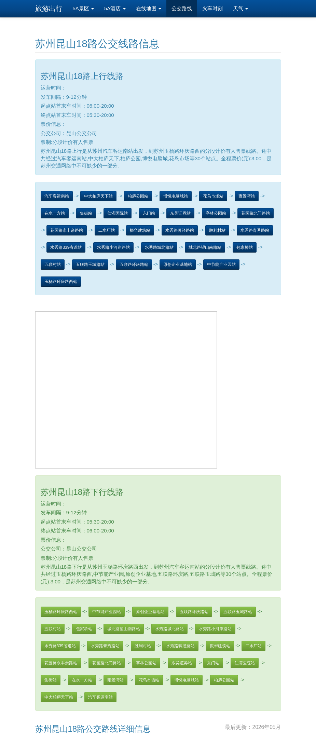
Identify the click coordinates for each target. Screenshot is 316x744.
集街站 (86, 213)
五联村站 (52, 264)
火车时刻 (212, 8)
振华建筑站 (140, 230)
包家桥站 (244, 247)
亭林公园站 (216, 213)
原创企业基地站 (177, 264)
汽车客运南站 (56, 196)
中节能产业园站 (221, 264)
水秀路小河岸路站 (113, 247)
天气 (240, 8)
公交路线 (181, 8)
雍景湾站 (246, 196)
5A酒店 (115, 8)
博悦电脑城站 (175, 196)
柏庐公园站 (138, 196)
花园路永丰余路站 (66, 230)
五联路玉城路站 (90, 264)
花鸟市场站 (213, 196)
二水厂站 (106, 230)
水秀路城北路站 (159, 247)
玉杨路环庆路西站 (60, 281)
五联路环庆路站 (134, 264)
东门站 (149, 213)
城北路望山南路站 (205, 247)
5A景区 (83, 8)
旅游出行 (49, 8)
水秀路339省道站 (66, 247)
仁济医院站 (117, 213)
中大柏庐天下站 (98, 196)
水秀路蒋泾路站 (179, 230)
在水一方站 (54, 213)
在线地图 (148, 8)
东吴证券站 (180, 213)
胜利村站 (217, 230)
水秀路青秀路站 (255, 230)
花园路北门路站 (255, 213)
